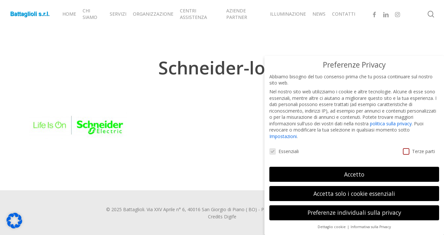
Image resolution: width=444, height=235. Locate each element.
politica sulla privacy (391, 121)
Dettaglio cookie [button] (332, 224)
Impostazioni (283, 134)
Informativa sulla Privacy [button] (371, 224)
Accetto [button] (354, 172)
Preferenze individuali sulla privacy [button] (354, 210)
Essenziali (284, 149)
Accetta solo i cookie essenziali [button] (354, 191)
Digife (230, 216)
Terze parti (419, 149)
